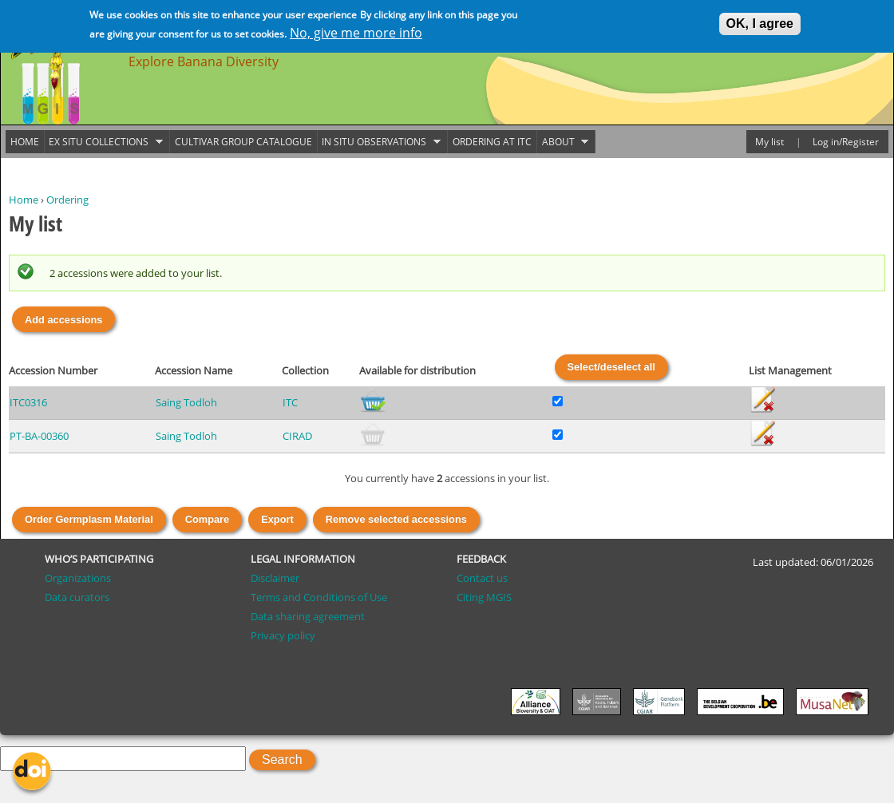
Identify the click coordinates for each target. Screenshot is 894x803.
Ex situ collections (104, 142)
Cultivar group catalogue (243, 142)
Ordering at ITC (492, 142)
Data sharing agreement (308, 616)
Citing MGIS (484, 597)
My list (769, 142)
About (562, 142)
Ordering (67, 199)
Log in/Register (846, 142)
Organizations (78, 578)
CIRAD (297, 436)
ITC (290, 402)
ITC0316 (28, 402)
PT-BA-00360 (39, 436)
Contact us (482, 578)
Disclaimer (275, 578)
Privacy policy (283, 635)
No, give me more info (356, 31)
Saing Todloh (186, 402)
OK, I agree (759, 22)
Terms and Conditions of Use (319, 597)
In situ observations (379, 142)
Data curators (77, 597)
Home (23, 199)
